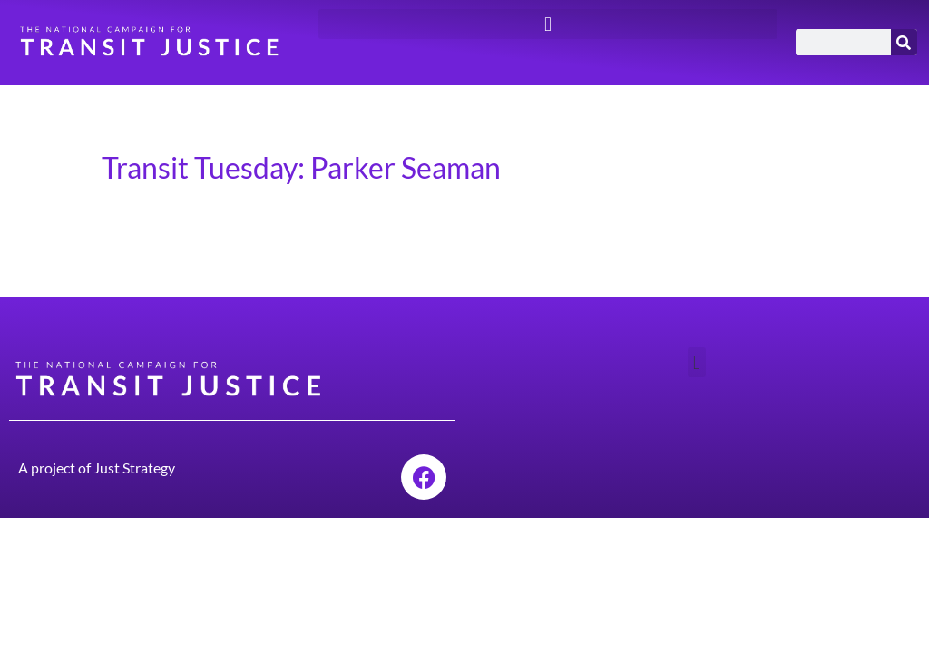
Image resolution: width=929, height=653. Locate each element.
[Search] (904, 42)
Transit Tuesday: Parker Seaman (301, 167)
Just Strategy (134, 467)
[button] (547, 24)
